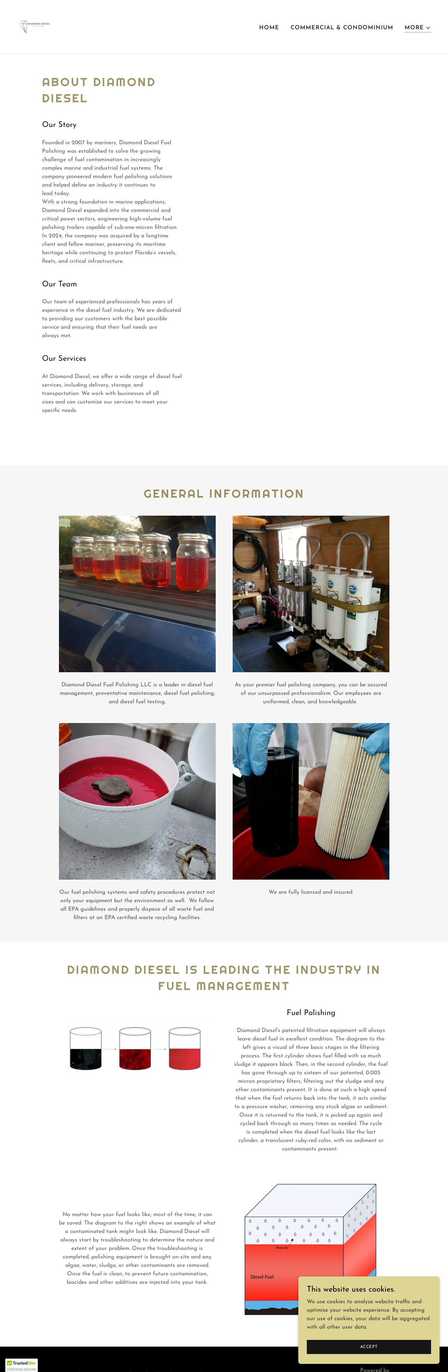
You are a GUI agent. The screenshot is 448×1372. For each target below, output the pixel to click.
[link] (35, 26)
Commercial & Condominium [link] (342, 28)
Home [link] (269, 28)
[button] (418, 28)
